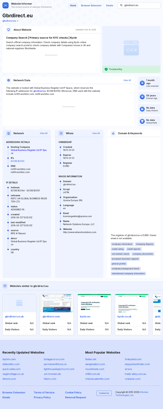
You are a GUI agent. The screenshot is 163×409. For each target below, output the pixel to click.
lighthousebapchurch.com (59, 369)
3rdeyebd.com (133, 359)
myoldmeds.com (94, 369)
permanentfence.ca (55, 364)
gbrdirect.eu (10, 20)
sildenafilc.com (11, 364)
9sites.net (90, 359)
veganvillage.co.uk (13, 373)
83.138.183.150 (17, 161)
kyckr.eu (85, 316)
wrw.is (128, 369)
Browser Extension (91, 5)
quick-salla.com (11, 369)
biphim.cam (9, 359)
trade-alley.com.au (135, 373)
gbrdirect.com (51, 316)
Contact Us (104, 393)
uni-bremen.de (52, 373)
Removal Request (75, 397)
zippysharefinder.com (137, 364)
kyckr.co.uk (124, 316)
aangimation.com (95, 364)
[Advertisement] (51, 63)
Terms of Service (44, 392)
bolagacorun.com (54, 359)
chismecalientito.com (97, 378)
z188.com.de (92, 373)
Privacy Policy (42, 397)
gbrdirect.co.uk (14, 316)
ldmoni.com (9, 378)
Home (73, 5)
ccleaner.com (132, 378)
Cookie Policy (73, 392)
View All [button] (127, 80)
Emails (109, 5)
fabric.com (50, 378)
